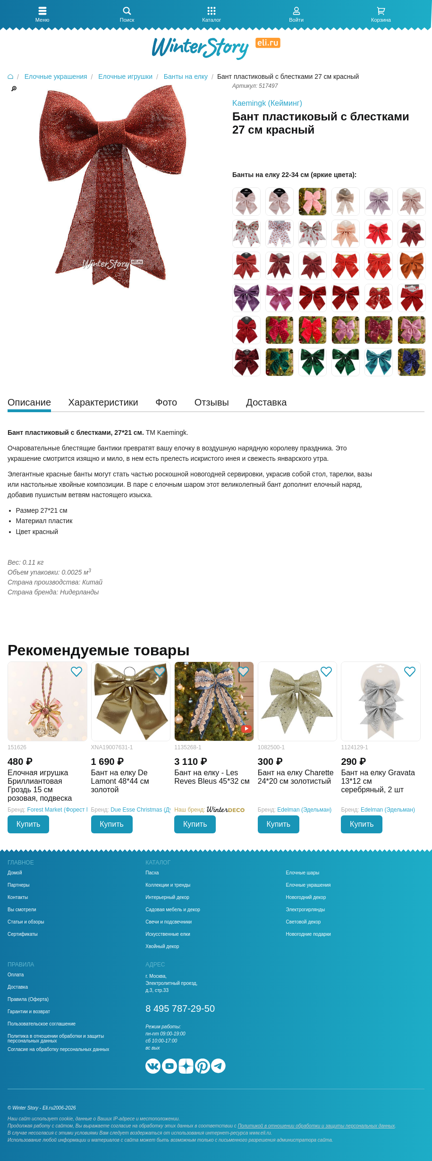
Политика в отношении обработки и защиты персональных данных (56, 1038)
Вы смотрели (22, 909)
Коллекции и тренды (167, 885)
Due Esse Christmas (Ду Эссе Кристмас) (162, 809)
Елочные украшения (308, 885)
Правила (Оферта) (28, 999)
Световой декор (303, 922)
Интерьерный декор (167, 897)
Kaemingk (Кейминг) (267, 103)
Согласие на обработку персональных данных (58, 1049)
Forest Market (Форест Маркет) (67, 809)
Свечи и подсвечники (168, 922)
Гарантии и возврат (29, 1011)
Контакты (18, 897)
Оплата (16, 975)
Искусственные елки (167, 934)
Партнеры (19, 885)
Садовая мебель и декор (172, 909)
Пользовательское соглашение (42, 1024)
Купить (29, 824)
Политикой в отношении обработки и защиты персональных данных (316, 1125)
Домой (15, 873)
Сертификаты (23, 934)
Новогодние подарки (308, 934)
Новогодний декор (306, 897)
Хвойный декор (162, 946)
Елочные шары (303, 873)
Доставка (18, 987)
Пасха (152, 873)
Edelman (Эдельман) (304, 809)
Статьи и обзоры (26, 922)
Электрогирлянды (305, 909)
